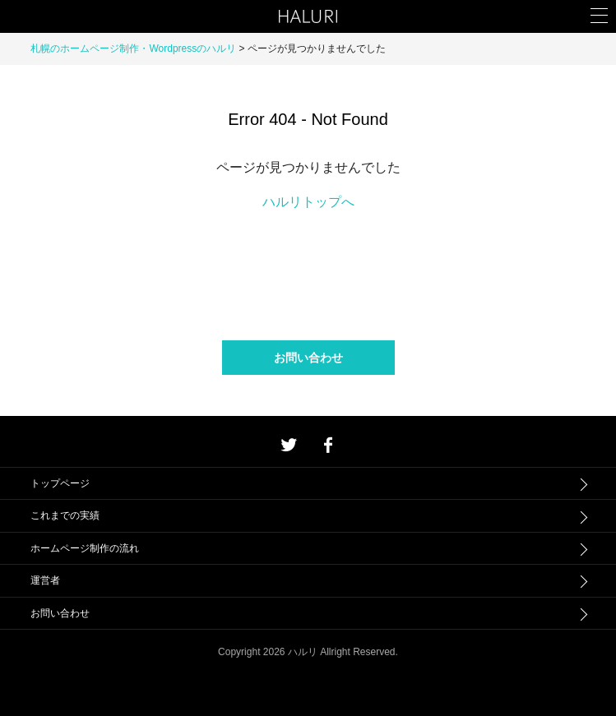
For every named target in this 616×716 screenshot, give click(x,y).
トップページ (60, 483)
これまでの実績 (65, 515)
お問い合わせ (308, 357)
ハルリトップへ (308, 202)
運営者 (45, 580)
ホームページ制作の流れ (84, 548)
